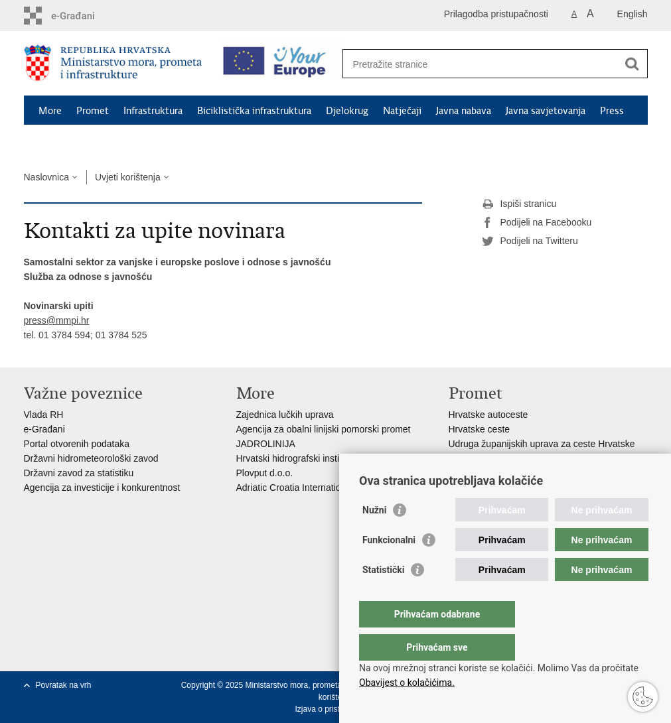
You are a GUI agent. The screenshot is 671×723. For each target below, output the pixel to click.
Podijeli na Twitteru (530, 241)
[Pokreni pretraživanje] (632, 63)
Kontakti (57, 141)
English (632, 14)
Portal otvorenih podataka (77, 443)
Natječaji (402, 111)
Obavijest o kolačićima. (407, 682)
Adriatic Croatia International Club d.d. (315, 487)
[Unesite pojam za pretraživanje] (480, 64)
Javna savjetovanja (545, 111)
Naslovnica (46, 177)
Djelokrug (347, 111)
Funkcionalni (388, 566)
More (50, 111)
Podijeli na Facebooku (537, 223)
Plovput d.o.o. (264, 473)
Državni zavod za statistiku (79, 473)
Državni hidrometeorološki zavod (91, 458)
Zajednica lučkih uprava (285, 414)
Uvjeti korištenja (128, 177)
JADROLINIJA (265, 443)
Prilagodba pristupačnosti (496, 14)
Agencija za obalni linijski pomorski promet (323, 429)
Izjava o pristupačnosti (334, 709)
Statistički (383, 596)
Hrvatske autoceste (488, 414)
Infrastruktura (153, 111)
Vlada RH (44, 414)
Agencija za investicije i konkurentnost (102, 487)
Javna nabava (463, 111)
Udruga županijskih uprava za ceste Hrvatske (542, 443)
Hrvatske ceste (479, 429)
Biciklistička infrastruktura (254, 111)
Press (612, 111)
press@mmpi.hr (57, 320)
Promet (92, 111)
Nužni (374, 536)
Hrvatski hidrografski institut (293, 458)
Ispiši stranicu (519, 204)
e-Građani (44, 429)
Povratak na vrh (64, 685)
